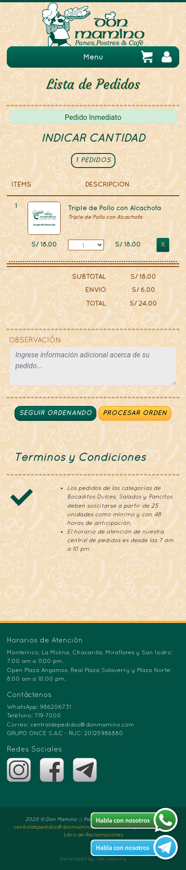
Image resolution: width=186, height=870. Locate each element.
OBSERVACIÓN (35, 340)
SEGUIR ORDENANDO (55, 413)
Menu (93, 57)
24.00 (147, 304)
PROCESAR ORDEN (135, 413)
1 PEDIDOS (93, 160)
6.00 (148, 290)
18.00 (48, 245)
